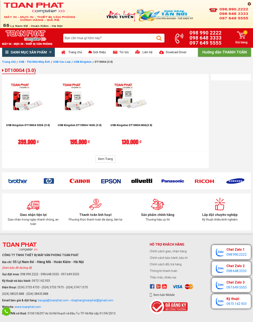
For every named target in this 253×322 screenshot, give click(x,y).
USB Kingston (83, 61)
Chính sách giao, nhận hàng (168, 251)
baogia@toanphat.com (53, 300)
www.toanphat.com (28, 307)
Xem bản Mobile (164, 295)
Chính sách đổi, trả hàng (166, 264)
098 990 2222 (206, 33)
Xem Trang (105, 159)
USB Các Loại (62, 61)
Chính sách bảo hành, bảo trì (169, 257)
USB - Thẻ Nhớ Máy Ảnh (34, 61)
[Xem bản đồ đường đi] (17, 267)
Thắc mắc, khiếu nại (163, 277)
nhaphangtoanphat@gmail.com (92, 300)
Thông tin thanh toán (163, 271)
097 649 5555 (206, 43)
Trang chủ (9, 61)
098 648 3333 (206, 38)
